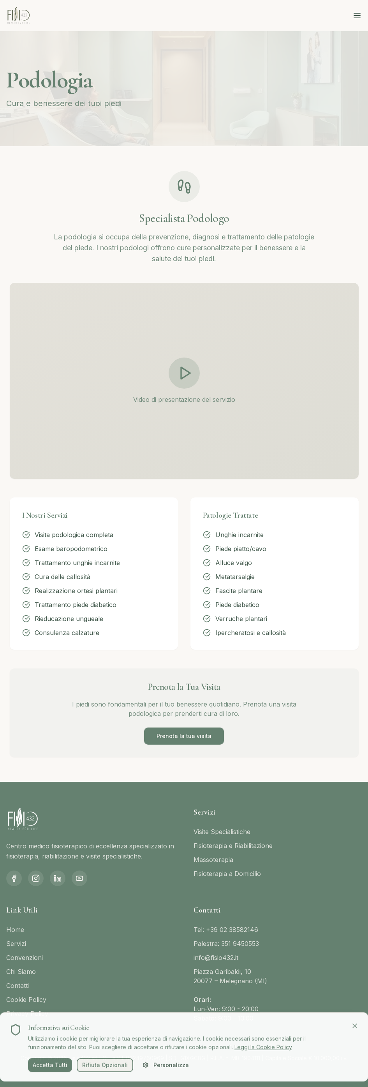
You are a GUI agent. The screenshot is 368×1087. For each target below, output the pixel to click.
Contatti (17, 985)
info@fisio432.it (216, 957)
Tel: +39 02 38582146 (226, 929)
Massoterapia (213, 860)
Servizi (16, 943)
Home (15, 929)
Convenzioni (24, 957)
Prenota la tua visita (184, 736)
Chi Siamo (21, 971)
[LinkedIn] (57, 878)
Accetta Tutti (50, 1067)
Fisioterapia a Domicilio (227, 874)
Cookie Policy (26, 999)
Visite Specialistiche (222, 832)
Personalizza (166, 1067)
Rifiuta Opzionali (105, 1067)
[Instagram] (36, 878)
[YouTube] (79, 878)
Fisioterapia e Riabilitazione (233, 846)
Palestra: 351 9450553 (226, 943)
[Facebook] (14, 878)
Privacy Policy (27, 1013)
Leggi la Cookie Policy (263, 1049)
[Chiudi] (355, 1028)
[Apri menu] (357, 15)
